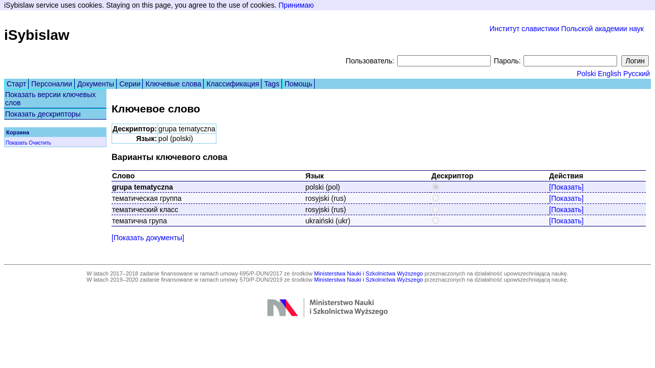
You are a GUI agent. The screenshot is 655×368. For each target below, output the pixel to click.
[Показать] (566, 187)
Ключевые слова (173, 84)
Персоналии (51, 84)
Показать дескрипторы (43, 114)
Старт (16, 84)
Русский (636, 74)
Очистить (40, 143)
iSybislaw (37, 35)
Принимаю (296, 5)
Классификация (232, 84)
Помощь (298, 84)
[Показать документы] (148, 238)
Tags (271, 84)
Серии (129, 84)
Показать (17, 143)
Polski (586, 74)
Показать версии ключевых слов (50, 98)
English (609, 74)
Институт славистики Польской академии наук (566, 29)
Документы (95, 84)
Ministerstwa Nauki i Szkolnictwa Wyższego (368, 273)
